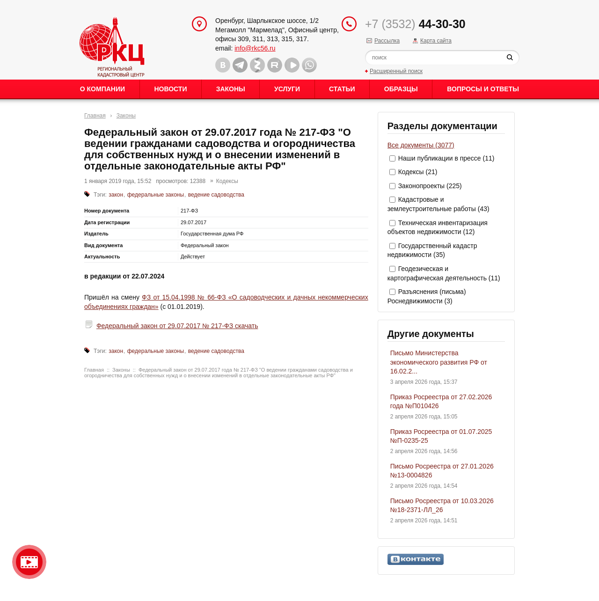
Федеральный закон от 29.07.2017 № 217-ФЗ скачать (177, 326)
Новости (170, 89)
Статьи (342, 89)
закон (116, 194)
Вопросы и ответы (483, 89)
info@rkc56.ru (254, 48)
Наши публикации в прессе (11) (446, 158)
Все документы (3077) (420, 145)
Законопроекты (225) (430, 186)
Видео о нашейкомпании (29, 562)
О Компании (102, 89)
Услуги (287, 89)
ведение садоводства (216, 194)
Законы (230, 89)
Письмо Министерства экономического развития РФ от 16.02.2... (438, 362)
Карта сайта (436, 40)
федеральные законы (155, 194)
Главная (95, 115)
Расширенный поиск (396, 71)
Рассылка (387, 40)
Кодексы (227, 181)
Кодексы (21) (418, 172)
